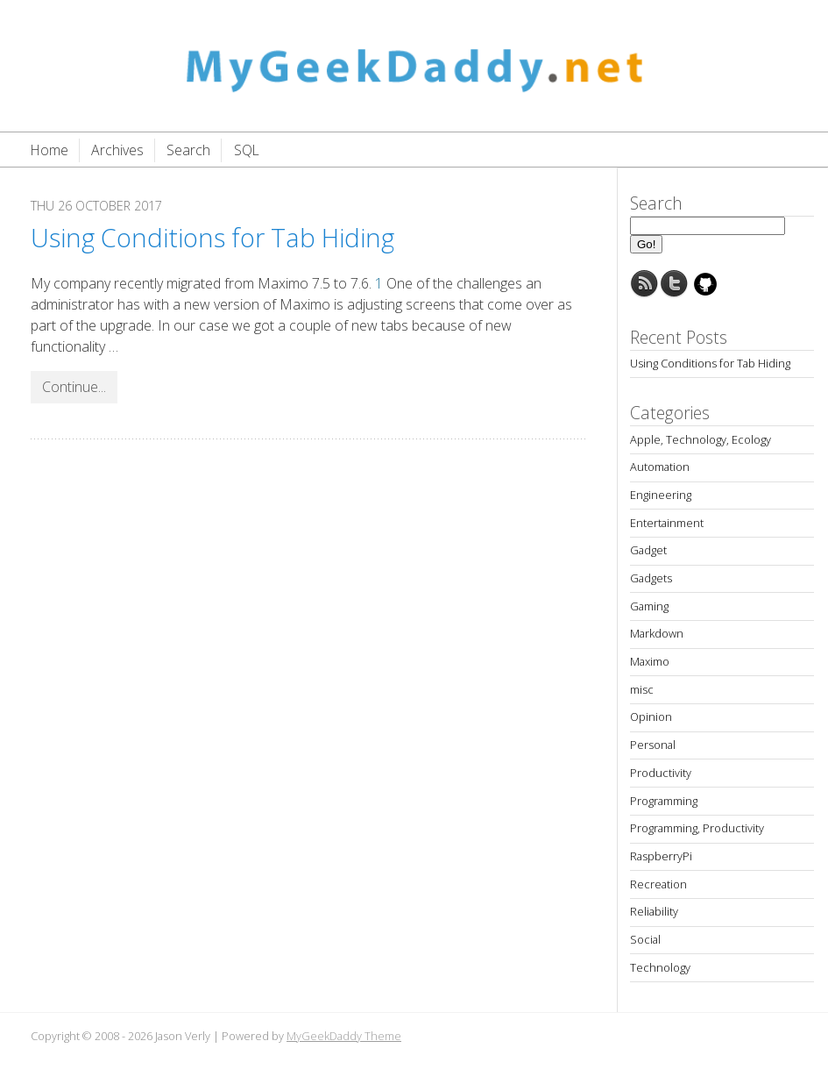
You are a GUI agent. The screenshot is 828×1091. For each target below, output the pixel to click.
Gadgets (651, 578)
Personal (653, 744)
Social (645, 939)
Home (49, 150)
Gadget (648, 550)
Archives (117, 150)
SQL (246, 150)
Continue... (74, 386)
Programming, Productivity (697, 828)
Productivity (660, 773)
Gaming (649, 606)
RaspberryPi (661, 856)
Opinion (651, 716)
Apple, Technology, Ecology (700, 439)
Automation (660, 466)
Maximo (649, 661)
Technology (660, 967)
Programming (663, 801)
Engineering (660, 495)
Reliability (654, 911)
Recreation (658, 884)
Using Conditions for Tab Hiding (212, 237)
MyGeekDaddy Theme (344, 1036)
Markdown (656, 633)
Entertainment (667, 523)
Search (188, 150)
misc (642, 689)
